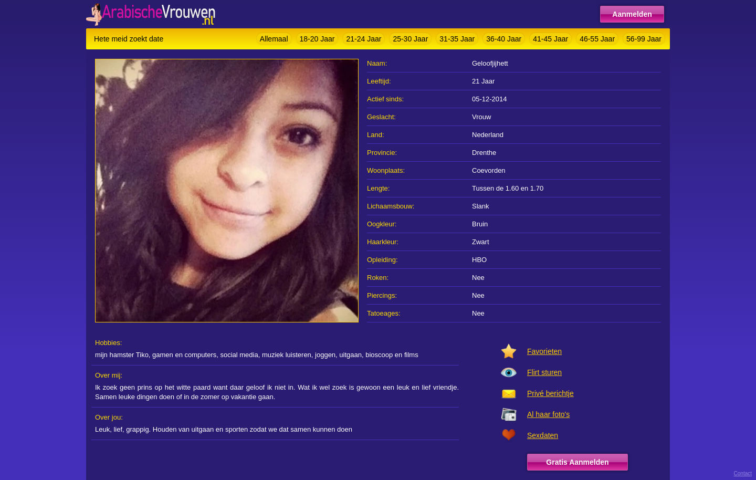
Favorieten (544, 351)
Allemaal (274, 39)
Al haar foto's (548, 414)
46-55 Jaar (597, 39)
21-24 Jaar (363, 39)
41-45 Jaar (550, 39)
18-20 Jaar (317, 39)
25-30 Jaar (410, 39)
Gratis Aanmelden (577, 462)
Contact (743, 473)
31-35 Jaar (457, 39)
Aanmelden (632, 14)
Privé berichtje (550, 393)
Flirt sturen (544, 372)
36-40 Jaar (503, 39)
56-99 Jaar (644, 39)
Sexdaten (542, 435)
